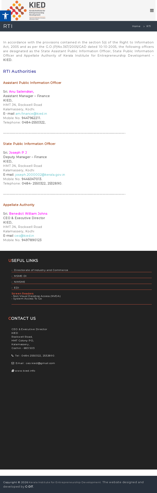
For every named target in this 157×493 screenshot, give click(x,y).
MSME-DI (20, 275)
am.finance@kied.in (31, 114)
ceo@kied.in (24, 236)
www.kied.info (24, 370)
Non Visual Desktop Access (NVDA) (37, 296)
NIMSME (19, 281)
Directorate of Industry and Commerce (41, 270)
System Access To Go (27, 298)
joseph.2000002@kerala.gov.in (40, 175)
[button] (5, 15)
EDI (16, 287)
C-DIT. (29, 486)
